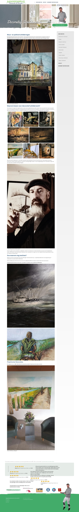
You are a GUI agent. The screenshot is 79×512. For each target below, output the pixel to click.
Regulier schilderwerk (62, 60)
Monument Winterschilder (52, 2)
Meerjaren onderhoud (62, 41)
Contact (44, 2)
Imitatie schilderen (62, 55)
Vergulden (60, 52)
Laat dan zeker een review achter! (48, 461)
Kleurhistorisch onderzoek (63, 36)
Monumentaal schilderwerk (63, 57)
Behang (60, 39)
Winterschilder (61, 49)
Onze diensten (39, 2)
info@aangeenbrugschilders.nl (28, 499)
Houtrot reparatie (61, 44)
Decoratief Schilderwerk (63, 47)
